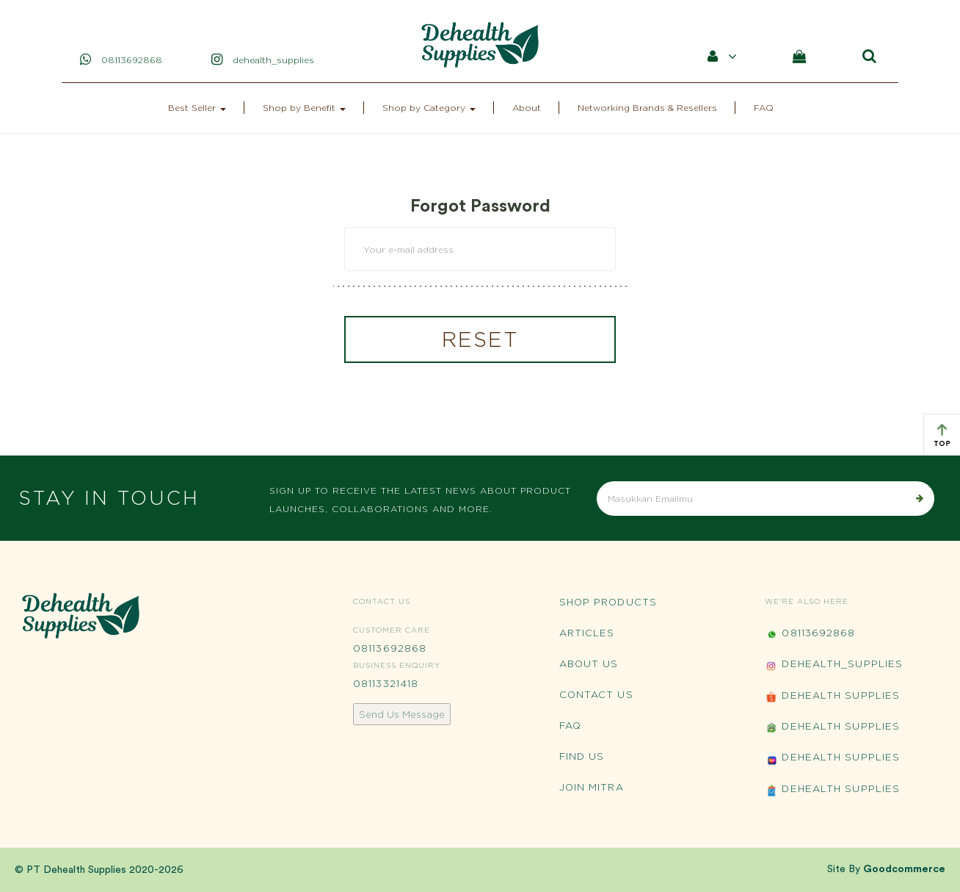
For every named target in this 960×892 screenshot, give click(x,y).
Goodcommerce (904, 869)
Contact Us (596, 694)
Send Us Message (402, 714)
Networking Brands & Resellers (647, 107)
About (526, 107)
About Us (589, 663)
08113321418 (385, 683)
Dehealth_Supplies (834, 665)
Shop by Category (429, 107)
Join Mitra (591, 787)
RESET (480, 339)
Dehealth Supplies (832, 697)
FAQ (764, 107)
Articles (587, 632)
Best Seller (197, 107)
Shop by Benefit (304, 107)
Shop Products (608, 602)
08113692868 (389, 648)
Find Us (582, 756)
